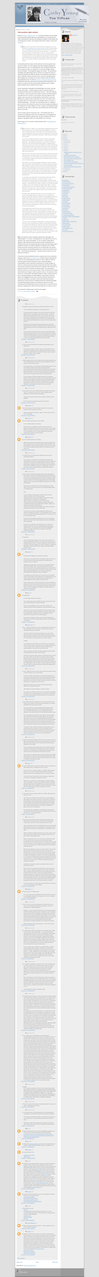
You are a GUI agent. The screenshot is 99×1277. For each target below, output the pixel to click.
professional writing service (36, 1143)
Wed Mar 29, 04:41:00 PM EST (28, 548)
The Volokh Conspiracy (69, 183)
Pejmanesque (67, 200)
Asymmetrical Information (69, 186)
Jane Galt (20, 42)
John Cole (66, 193)
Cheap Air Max (46, 1175)
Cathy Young (29, 624)
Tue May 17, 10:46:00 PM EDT (28, 1158)
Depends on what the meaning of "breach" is (73, 163)
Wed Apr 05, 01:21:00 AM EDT (28, 899)
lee (27, 1161)
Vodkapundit (66, 190)
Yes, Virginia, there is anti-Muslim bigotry (73, 158)
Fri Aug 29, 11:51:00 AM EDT (27, 1106)
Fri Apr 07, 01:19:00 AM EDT (27, 958)
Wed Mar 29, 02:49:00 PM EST (28, 531)
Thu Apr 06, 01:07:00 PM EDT (28, 925)
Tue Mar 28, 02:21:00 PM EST (28, 434)
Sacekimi (34, 1227)
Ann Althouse (66, 185)
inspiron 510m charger (29, 1250)
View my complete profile (66, 55)
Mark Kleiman (67, 223)
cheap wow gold (27, 1215)
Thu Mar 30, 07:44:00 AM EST (28, 622)
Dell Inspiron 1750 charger (29, 1253)
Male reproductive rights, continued (71, 156)
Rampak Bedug (35, 1137)
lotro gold (26, 1218)
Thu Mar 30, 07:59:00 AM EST (28, 665)
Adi (27, 1128)
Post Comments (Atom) (30, 1265)
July (65, 144)
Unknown (29, 1149)
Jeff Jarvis (66, 201)
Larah (28, 1141)
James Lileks (66, 205)
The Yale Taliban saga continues (71, 161)
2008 (64, 135)
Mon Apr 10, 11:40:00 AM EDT (28, 990)
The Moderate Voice (68, 228)
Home (37, 1262)
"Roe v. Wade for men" (69, 160)
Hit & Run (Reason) (68, 188)
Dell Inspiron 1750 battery (29, 1251)
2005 (64, 171)
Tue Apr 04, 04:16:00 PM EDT (28, 886)
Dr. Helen (66, 229)
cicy (27, 1205)
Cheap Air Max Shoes (41, 1182)
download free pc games (29, 1155)
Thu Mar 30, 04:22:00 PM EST (28, 760)
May (65, 147)
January (66, 169)
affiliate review (27, 1156)
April (65, 148)
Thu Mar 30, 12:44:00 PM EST (28, 734)
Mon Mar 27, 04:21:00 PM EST (28, 385)
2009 (64, 134)
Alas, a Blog (66, 219)
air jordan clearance (36, 1187)
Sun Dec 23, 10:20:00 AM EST (28, 1254)
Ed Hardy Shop (38, 1169)
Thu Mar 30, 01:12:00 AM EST (28, 589)
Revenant (29, 405)
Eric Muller (66, 196)
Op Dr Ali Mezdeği (31, 1223)
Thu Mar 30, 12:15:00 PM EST (28, 696)
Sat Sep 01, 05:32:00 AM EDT (28, 1098)
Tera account (26, 1211)
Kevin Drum (66, 208)
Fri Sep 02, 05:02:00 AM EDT (27, 1220)
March (65, 150)
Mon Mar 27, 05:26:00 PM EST (28, 415)
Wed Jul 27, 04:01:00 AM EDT (28, 1203)
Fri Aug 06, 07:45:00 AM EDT (27, 1146)
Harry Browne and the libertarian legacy (72, 166)
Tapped (65, 218)
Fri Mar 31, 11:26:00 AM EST (27, 788)
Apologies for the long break (70, 155)
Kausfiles (66, 209)
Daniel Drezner (67, 211)
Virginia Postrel (67, 206)
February (66, 168)
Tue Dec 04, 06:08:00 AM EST (28, 1228)
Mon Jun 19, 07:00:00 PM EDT (28, 1081)
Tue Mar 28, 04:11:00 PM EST (28, 468)
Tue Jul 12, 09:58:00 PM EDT (27, 1188)
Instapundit (66, 180)
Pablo (28, 592)
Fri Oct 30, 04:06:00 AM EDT (27, 1138)
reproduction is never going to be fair (36, 48)
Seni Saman (29, 1137)
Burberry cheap (45, 1172)
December (66, 140)
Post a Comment (21, 1258)
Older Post (55, 1262)
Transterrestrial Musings (69, 214)
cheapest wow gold (28, 1217)
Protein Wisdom (67, 203)
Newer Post (19, 1262)
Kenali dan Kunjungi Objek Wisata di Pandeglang (34, 1134)
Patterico (66, 195)
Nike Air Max (29, 1166)
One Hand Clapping (68, 213)
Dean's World (67, 226)
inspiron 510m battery (39, 1248)
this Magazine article (46, 79)
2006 (64, 139)
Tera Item (26, 1209)
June (65, 145)
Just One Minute (67, 224)
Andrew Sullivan (67, 181)
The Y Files (63, 119)
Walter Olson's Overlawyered (70, 221)
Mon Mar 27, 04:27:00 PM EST (28, 402)
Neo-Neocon (66, 191)
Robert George (67, 198)
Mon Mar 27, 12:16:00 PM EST (28, 339)
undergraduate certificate (29, 1197)
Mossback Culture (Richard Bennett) (72, 216)
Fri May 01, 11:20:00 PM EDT (27, 1125)
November (66, 142)
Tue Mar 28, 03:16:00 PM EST (28, 449)
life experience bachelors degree (31, 1198)
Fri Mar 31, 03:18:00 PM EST (27, 814)
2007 (64, 137)
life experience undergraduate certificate (32, 1201)
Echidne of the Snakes (69, 231)
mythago (29, 418)
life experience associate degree (31, 1200)
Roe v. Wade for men (29, 35)
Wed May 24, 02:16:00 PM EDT (28, 1030)
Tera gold (31, 1208)
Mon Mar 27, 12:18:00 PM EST (28, 354)
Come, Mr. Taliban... (68, 165)
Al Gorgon (29, 1191)
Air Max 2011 (32, 1179)
